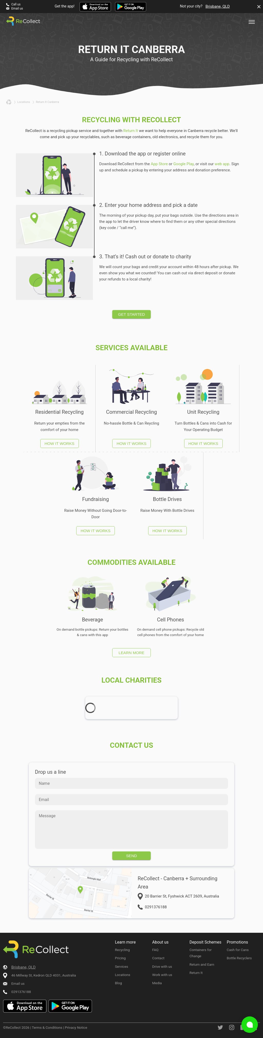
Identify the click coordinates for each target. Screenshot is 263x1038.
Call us (16, 4)
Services (121, 966)
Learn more (131, 652)
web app (222, 164)
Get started (131, 314)
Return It (130, 130)
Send (131, 856)
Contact (158, 958)
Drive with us (162, 966)
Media (157, 983)
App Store (159, 164)
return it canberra (47, 102)
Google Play (183, 164)
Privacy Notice (76, 1027)
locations (23, 102)
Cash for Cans (238, 950)
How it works (59, 443)
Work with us (162, 975)
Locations (122, 975)
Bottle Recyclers (239, 958)
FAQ (155, 950)
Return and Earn (202, 964)
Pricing (120, 958)
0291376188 (156, 907)
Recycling (122, 950)
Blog (118, 983)
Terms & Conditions (47, 1027)
